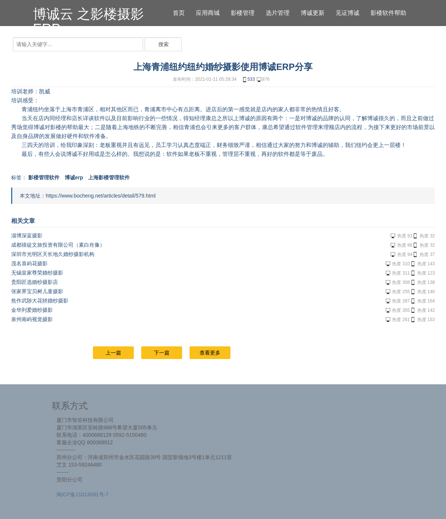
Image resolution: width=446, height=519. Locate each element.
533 (248, 80)
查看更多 (210, 353)
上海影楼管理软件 (109, 177)
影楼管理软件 (43, 177)
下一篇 (161, 353)
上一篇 (113, 353)
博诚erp (74, 177)
